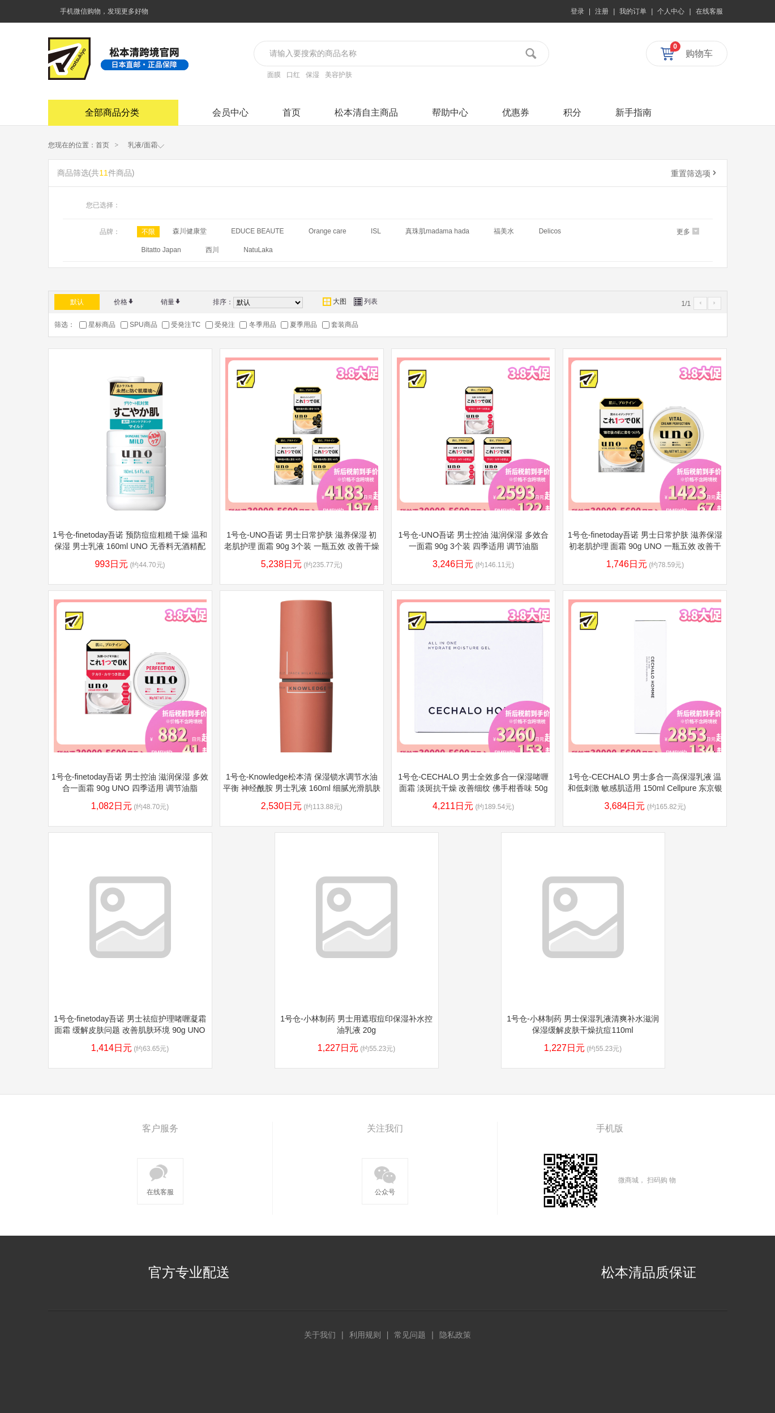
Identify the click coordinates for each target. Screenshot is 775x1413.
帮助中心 (450, 112)
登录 (577, 11)
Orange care (327, 231)
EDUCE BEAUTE (257, 231)
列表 (366, 301)
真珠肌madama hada (437, 231)
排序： (223, 302)
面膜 (274, 75)
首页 (291, 112)
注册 (602, 11)
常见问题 (410, 1334)
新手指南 (633, 112)
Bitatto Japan (161, 250)
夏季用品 (303, 325)
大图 (334, 301)
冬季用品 (262, 325)
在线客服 (709, 11)
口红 (293, 75)
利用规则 (365, 1334)
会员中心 (230, 112)
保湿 (312, 75)
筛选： (64, 325)
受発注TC (185, 325)
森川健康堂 (190, 231)
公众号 (385, 1179)
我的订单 (632, 11)
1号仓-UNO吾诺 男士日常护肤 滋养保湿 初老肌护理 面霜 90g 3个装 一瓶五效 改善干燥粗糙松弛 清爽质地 (302, 546)
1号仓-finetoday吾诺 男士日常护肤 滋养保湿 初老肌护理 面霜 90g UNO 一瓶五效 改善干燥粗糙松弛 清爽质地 (645, 546)
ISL (376, 231)
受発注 (225, 325)
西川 (212, 250)
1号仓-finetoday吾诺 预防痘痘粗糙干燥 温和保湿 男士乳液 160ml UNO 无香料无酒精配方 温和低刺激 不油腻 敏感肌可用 (130, 546)
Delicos (550, 231)
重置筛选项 (694, 173)
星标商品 (101, 325)
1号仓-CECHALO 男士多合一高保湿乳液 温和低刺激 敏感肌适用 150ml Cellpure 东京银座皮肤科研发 (645, 788)
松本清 (69, 58)
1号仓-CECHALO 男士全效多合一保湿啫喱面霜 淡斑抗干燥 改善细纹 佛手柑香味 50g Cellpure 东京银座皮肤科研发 (473, 788)
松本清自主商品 (366, 112)
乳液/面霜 (146, 144)
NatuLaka (257, 250)
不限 (148, 232)
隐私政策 (455, 1334)
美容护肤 (338, 75)
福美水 (504, 231)
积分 (572, 112)
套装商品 (344, 325)
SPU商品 (143, 325)
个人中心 (670, 11)
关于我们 (320, 1334)
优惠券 (515, 112)
